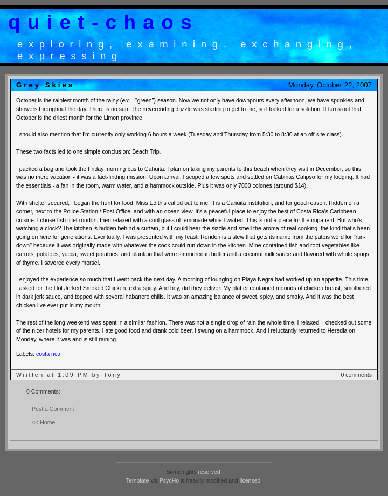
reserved (209, 472)
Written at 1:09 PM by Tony (69, 374)
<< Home (43, 422)
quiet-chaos (103, 22)
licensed (250, 480)
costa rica (48, 353)
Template (137, 480)
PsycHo (169, 480)
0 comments (356, 374)
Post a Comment (53, 408)
